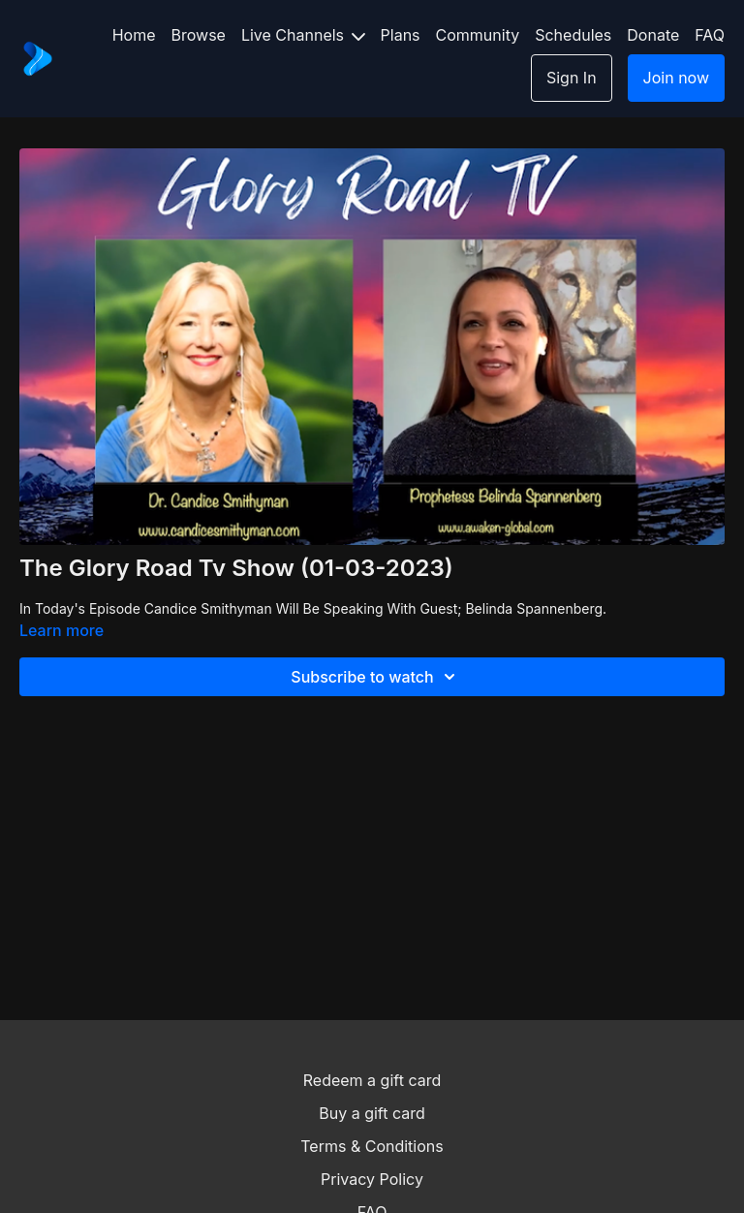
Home (134, 35)
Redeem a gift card (372, 1080)
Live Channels (303, 35)
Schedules (573, 35)
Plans (400, 35)
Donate (653, 35)
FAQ (710, 35)
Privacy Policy (372, 1179)
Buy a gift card (372, 1113)
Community (478, 35)
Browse (198, 35)
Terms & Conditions (371, 1146)
